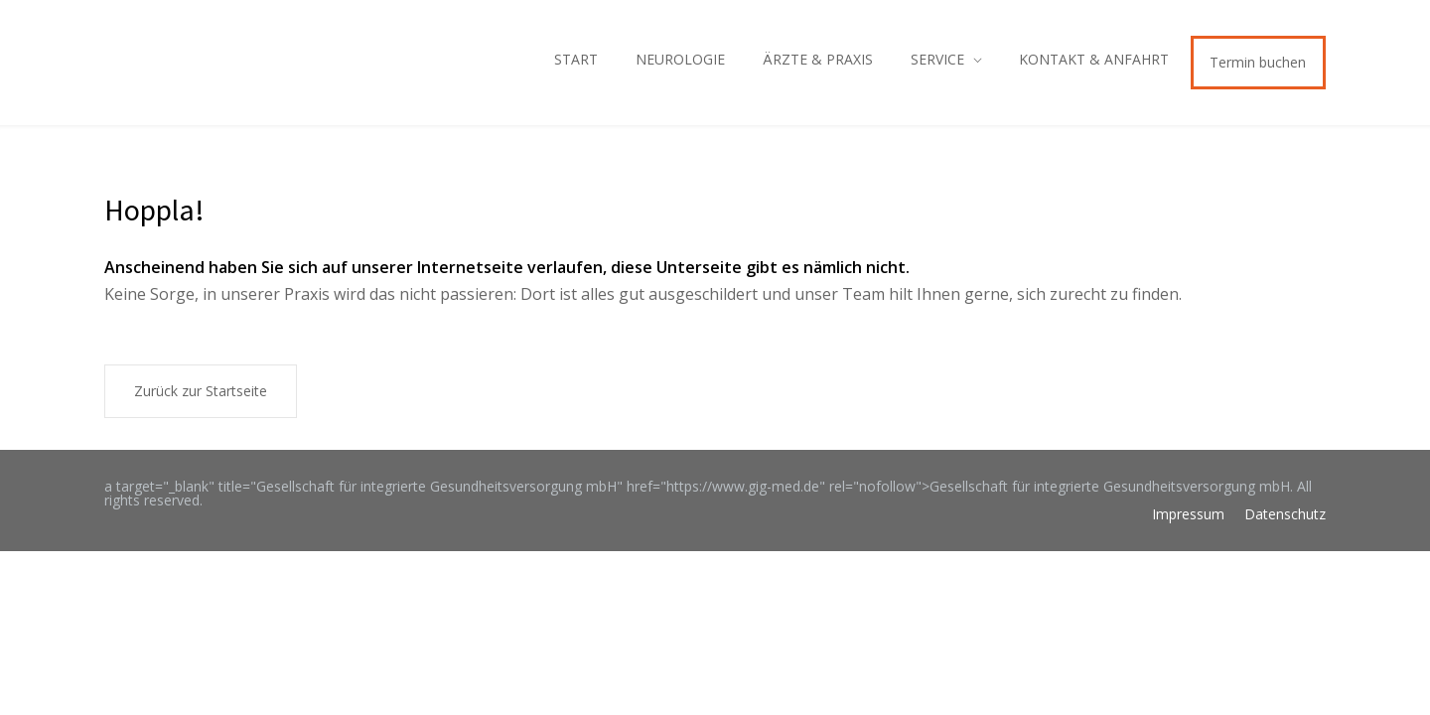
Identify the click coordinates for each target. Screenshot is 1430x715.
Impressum (1188, 513)
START (576, 59)
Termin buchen (1258, 62)
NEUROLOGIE (680, 59)
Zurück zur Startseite (200, 390)
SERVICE (937, 59)
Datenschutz (1285, 513)
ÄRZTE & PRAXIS (818, 59)
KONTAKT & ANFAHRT (1094, 59)
